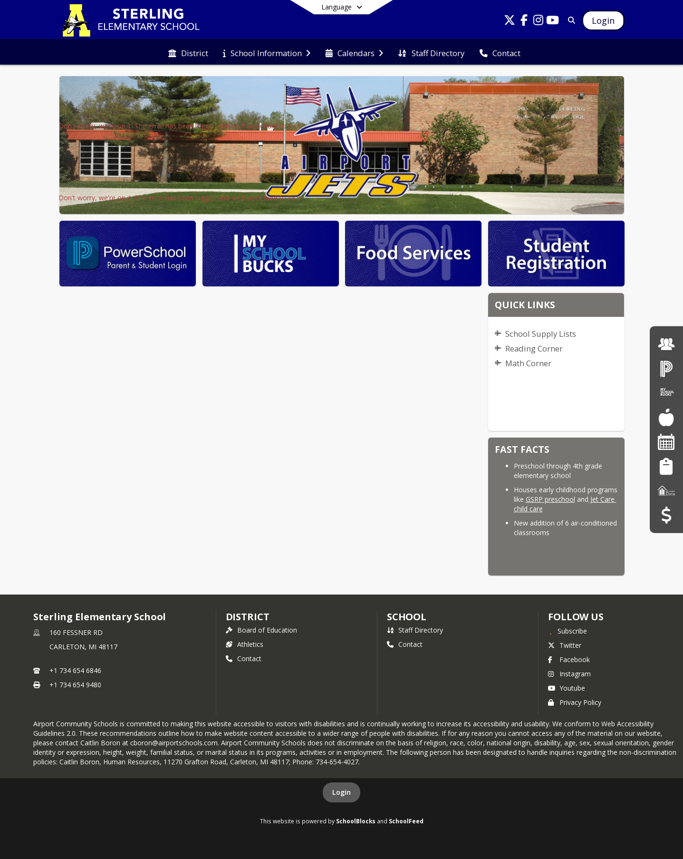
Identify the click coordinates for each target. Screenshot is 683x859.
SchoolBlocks (355, 821)
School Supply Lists (540, 333)
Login (341, 792)
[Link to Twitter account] (509, 21)
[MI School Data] (666, 490)
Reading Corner (534, 348)
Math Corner (528, 363)
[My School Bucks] (666, 392)
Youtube (566, 688)
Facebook (569, 659)
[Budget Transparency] (666, 515)
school (406, 616)
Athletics (244, 644)
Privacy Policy (574, 702)
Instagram (569, 673)
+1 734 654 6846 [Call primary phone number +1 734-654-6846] (75, 670)
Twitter (564, 645)
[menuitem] (188, 52)
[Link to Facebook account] (524, 21)
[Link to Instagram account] (538, 21)
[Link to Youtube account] (552, 21)
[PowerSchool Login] (666, 368)
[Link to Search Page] (569, 20)
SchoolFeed (406, 821)
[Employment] (666, 343)
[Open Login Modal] (603, 20)
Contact (243, 658)
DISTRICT (247, 616)
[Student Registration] (666, 466)
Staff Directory (415, 629)
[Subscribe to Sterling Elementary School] (567, 630)
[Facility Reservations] (666, 441)
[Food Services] (666, 417)
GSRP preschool (550, 499)
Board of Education (261, 629)
